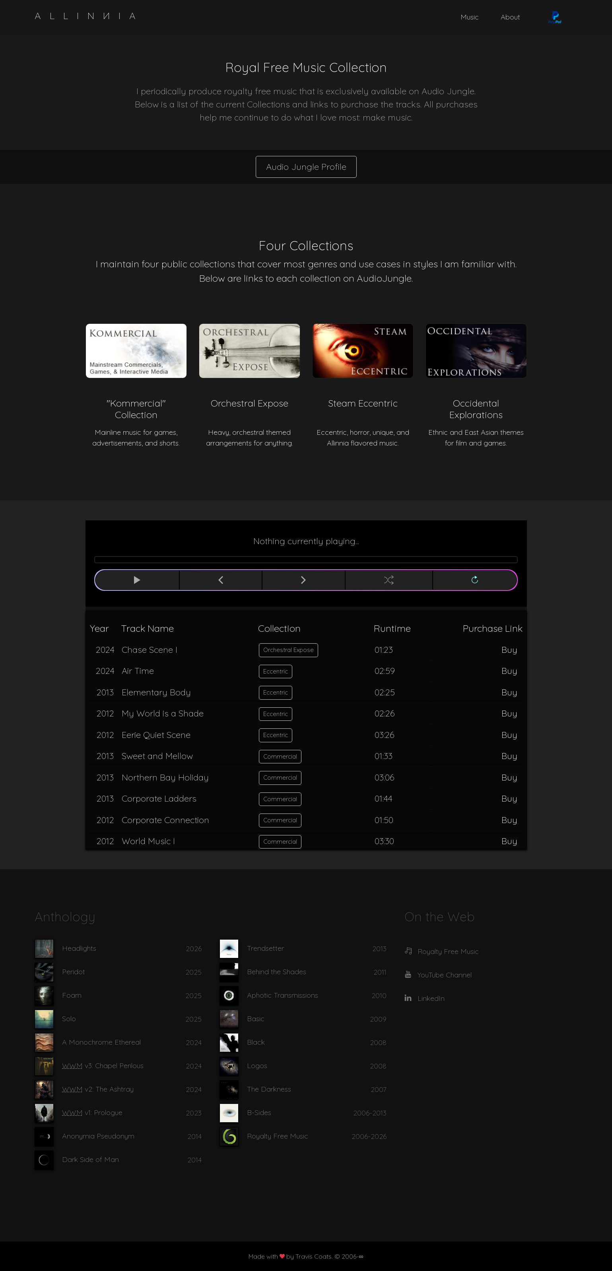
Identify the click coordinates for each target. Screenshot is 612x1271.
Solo (69, 1018)
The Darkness (269, 1089)
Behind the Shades (276, 971)
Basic (255, 1018)
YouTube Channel (445, 974)
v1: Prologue (92, 1112)
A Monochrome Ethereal (101, 1042)
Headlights (79, 948)
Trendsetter (265, 948)
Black (256, 1042)
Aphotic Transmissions (282, 995)
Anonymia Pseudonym (98, 1136)
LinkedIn (431, 998)
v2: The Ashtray (98, 1089)
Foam (72, 995)
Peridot (73, 971)
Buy (509, 649)
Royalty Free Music (277, 1136)
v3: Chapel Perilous (103, 1065)
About (510, 16)
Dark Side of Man (90, 1159)
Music (469, 16)
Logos (257, 1065)
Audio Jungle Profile (306, 166)
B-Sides (259, 1112)
